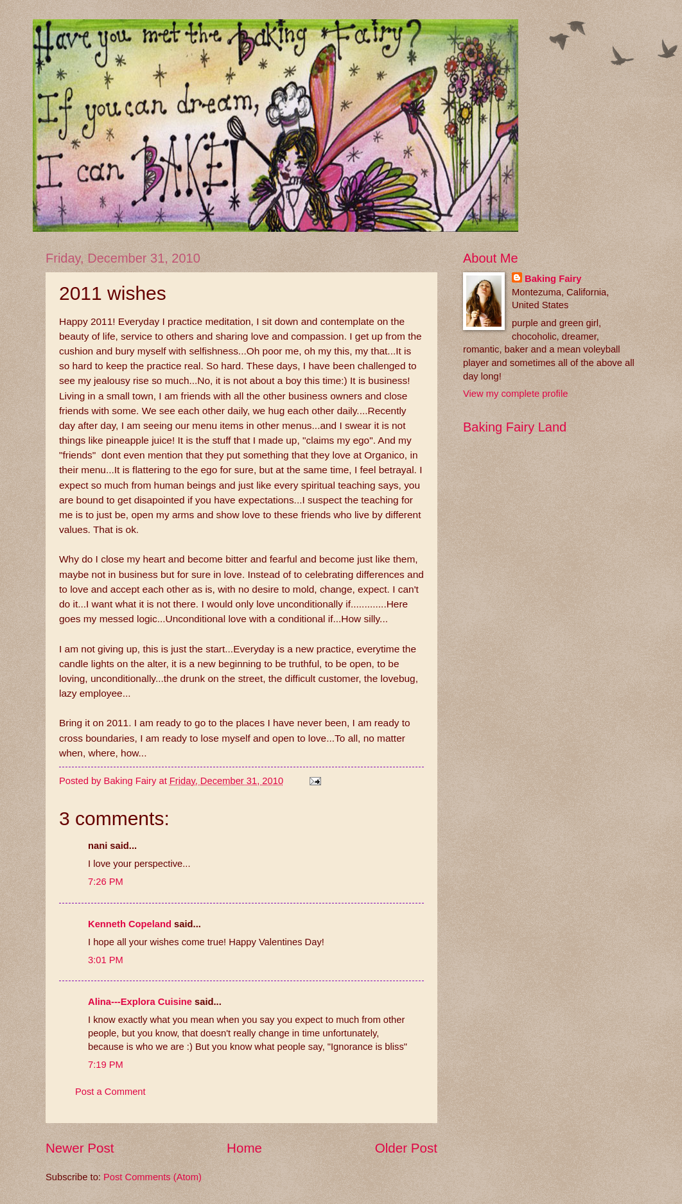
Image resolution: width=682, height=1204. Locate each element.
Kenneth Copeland (129, 924)
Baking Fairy (553, 279)
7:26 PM (105, 882)
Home (244, 1147)
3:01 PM (105, 960)
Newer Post (80, 1147)
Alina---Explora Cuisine (140, 1002)
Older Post (406, 1147)
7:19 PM (105, 1065)
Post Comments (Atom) (152, 1177)
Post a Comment (110, 1091)
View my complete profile (515, 393)
